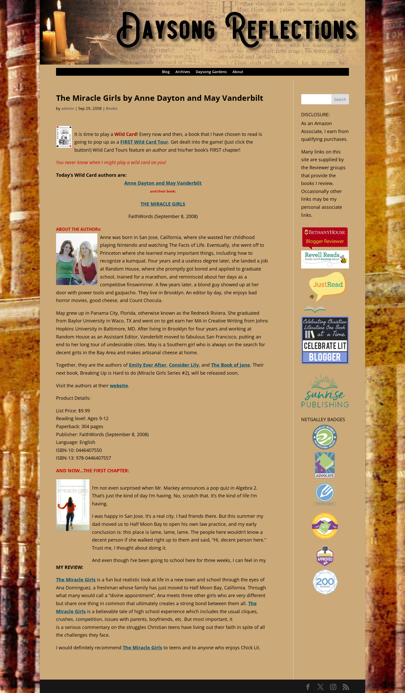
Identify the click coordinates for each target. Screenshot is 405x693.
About (237, 72)
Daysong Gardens (211, 72)
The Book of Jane (230, 365)
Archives (182, 72)
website (119, 385)
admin (67, 108)
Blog (166, 72)
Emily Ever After (147, 365)
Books (111, 108)
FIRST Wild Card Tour (144, 142)
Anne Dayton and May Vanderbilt (163, 183)
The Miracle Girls (76, 579)
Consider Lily (184, 365)
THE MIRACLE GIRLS (163, 204)
